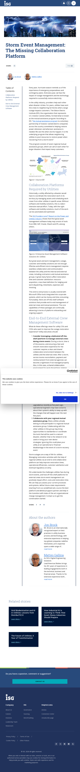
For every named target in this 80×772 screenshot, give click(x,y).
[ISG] (10, 3)
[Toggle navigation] (73, 3)
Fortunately (33, 300)
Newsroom (9, 726)
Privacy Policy (10, 736)
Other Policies (24, 741)
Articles (44, 710)
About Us (9, 710)
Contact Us (39, 681)
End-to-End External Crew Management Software (12, 106)
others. (31, 227)
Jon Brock (17, 77)
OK (65, 399)
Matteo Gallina (37, 77)
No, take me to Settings (65, 392)
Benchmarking (28, 718)
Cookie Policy (10, 741)
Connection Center (48, 714)
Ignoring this (47, 442)
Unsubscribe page (48, 718)
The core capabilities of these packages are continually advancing (47, 308)
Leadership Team (11, 722)
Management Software (46, 322)
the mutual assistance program (45, 121)
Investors (9, 718)
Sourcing (26, 714)
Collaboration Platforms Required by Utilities (12, 97)
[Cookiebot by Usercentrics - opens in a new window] (68, 371)
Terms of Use (24, 736)
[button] (48, 549)
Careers (8, 714)
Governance (28, 710)
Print (70, 66)
